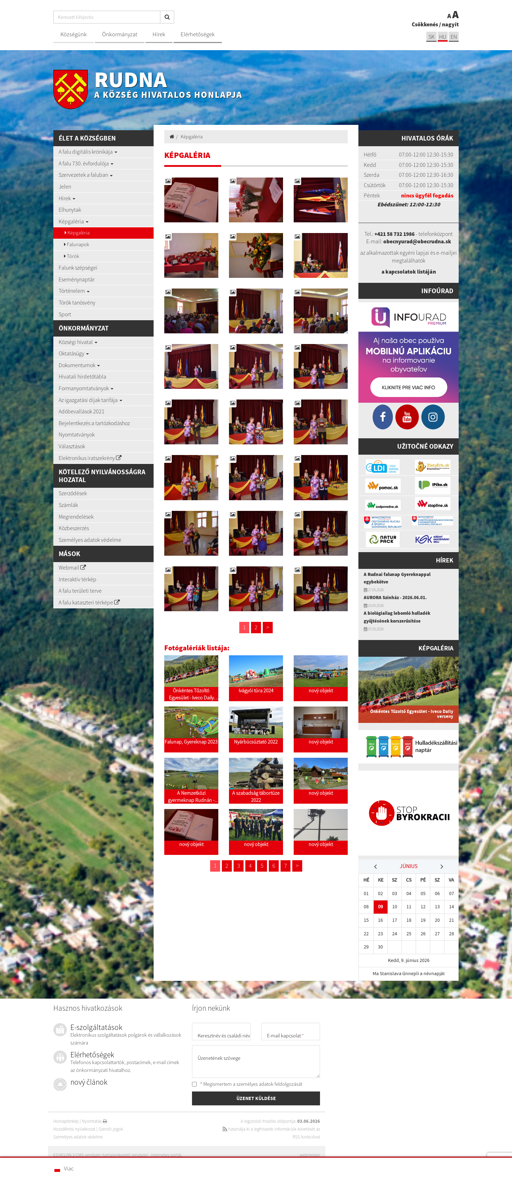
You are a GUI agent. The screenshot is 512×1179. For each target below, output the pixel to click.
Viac (69, 1168)
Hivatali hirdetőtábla (82, 376)
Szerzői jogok (110, 1128)
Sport (65, 314)
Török (71, 256)
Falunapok (76, 244)
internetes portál (166, 1154)
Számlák (68, 504)
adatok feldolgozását (280, 1083)
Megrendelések (76, 516)
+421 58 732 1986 (394, 233)
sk (430, 37)
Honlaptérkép (66, 1120)
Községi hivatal (78, 341)
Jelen (65, 186)
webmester (309, 1154)
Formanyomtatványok (86, 388)
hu (442, 37)
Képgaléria (74, 221)
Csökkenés (425, 24)
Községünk (73, 34)
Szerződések (73, 493)
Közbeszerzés (74, 528)
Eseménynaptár (77, 279)
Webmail (72, 567)
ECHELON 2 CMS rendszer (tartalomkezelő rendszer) (101, 1154)
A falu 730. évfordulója (86, 163)
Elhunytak (70, 209)
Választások (72, 446)
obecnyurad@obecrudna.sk (417, 241)
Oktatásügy (74, 353)
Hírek (159, 34)
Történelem (74, 290)
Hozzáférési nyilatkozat (74, 1128)
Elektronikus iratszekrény (90, 457)
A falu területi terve (80, 590)
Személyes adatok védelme (90, 539)
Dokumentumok (79, 365)
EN (453, 37)
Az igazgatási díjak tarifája (90, 399)
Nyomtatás (94, 1120)
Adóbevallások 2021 (82, 411)
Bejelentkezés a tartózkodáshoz (94, 423)
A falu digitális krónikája (88, 151)
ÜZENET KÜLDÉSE (256, 1098)
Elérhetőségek (198, 34)
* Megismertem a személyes (247, 1083)
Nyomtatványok (77, 434)
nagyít (450, 24)
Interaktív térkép (77, 579)
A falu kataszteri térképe (89, 602)
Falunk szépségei (78, 267)
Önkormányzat (119, 34)
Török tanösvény (77, 302)
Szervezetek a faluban (86, 174)
